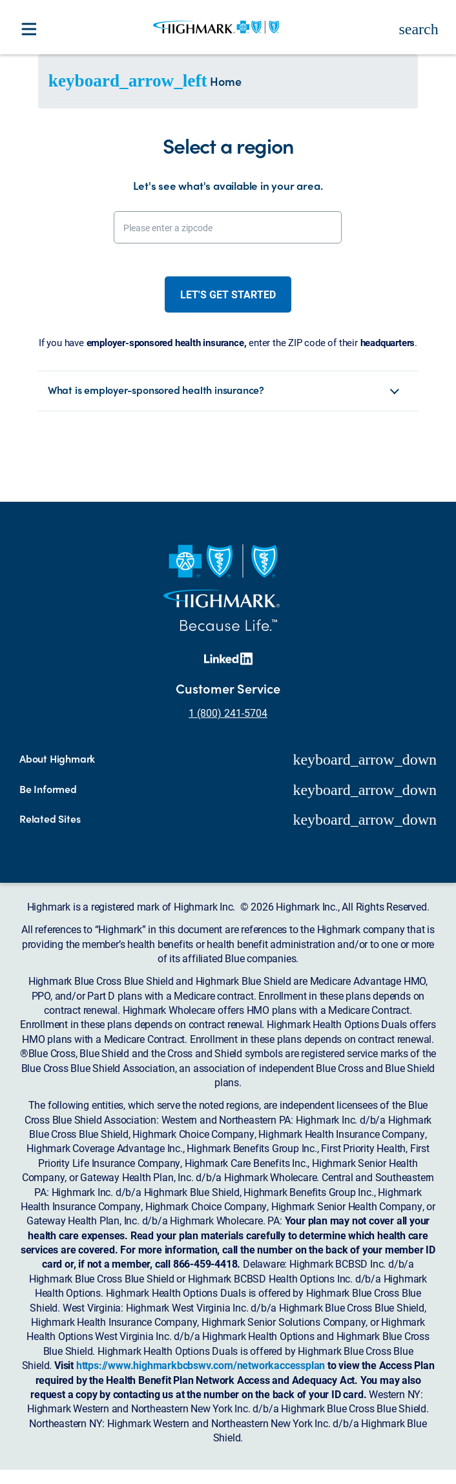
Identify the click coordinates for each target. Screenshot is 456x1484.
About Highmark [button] (57, 759)
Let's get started (228, 294)
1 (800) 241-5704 (228, 712)
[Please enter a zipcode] (228, 227)
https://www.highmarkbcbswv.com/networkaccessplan (200, 1365)
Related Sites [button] (49, 819)
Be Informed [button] (48, 789)
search (418, 29)
